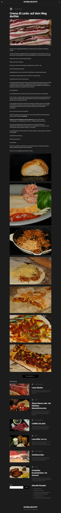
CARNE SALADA (38, 423)
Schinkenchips (38, 455)
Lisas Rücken (37, 388)
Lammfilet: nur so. (39, 439)
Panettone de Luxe (38, 488)
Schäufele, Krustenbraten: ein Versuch (39, 472)
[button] (59, 1)
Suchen (26, 487)
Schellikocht (30, 1)
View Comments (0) (30, 376)
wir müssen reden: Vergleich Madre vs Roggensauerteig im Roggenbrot (42, 493)
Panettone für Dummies (39, 490)
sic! (31, 121)
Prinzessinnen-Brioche (38, 496)
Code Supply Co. (34, 509)
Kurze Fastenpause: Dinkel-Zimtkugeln (42, 497)
